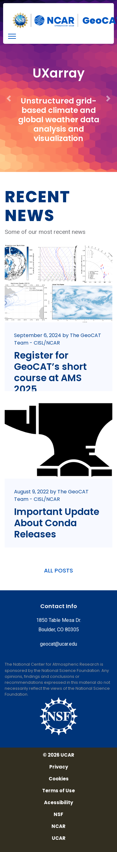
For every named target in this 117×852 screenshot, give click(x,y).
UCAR (59, 838)
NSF (58, 814)
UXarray (58, 73)
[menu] (12, 36)
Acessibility (58, 802)
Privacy (58, 767)
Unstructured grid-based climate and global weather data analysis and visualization (58, 119)
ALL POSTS (58, 570)
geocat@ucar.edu (58, 644)
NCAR (58, 826)
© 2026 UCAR (58, 755)
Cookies (59, 779)
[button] (8, 86)
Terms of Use (58, 791)
